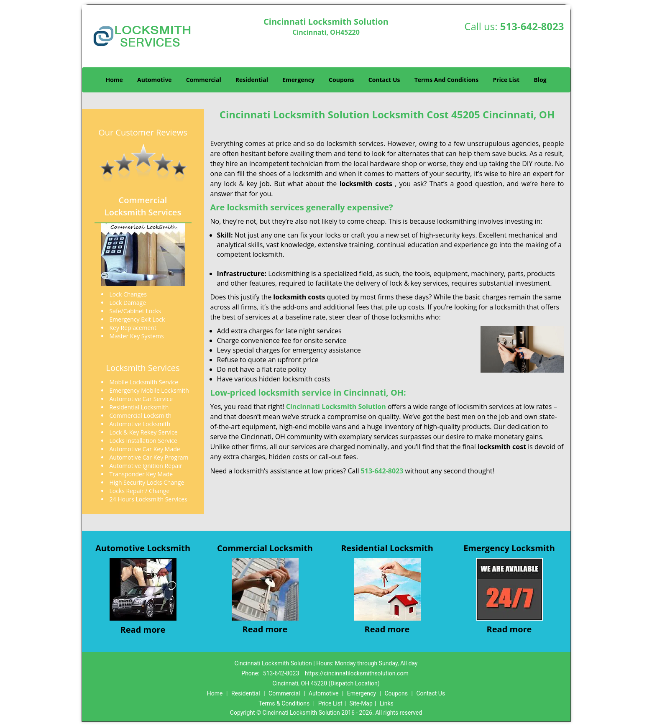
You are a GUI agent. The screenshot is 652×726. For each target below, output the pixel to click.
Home (114, 80)
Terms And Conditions (446, 80)
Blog (540, 80)
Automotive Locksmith (142, 548)
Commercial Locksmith (265, 548)
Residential (251, 80)
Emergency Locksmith (509, 548)
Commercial (203, 80)
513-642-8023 (532, 26)
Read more (143, 629)
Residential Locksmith (387, 548)
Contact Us (384, 80)
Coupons (341, 80)
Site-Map (361, 703)
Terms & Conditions (283, 703)
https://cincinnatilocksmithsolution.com (357, 673)
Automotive (154, 80)
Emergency (298, 80)
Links (387, 703)
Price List (506, 80)
